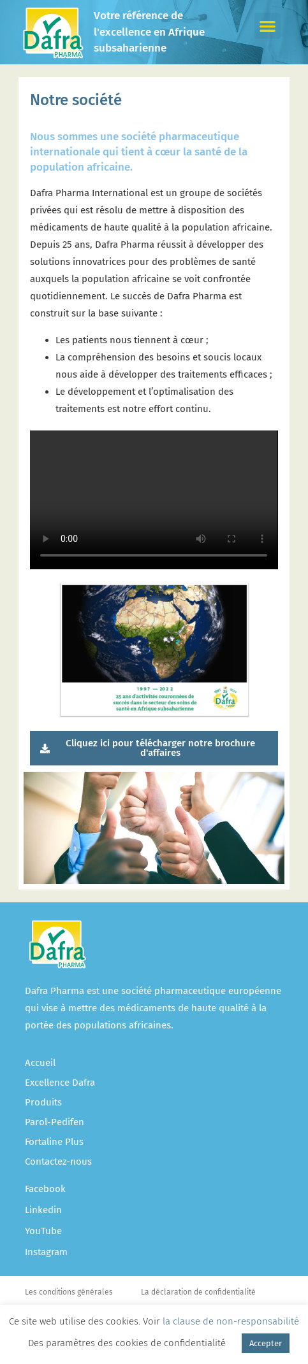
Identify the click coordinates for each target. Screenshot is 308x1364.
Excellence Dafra (60, 1082)
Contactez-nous (58, 1161)
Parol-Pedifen (54, 1122)
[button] (267, 26)
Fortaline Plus (54, 1141)
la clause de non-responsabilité (231, 1321)
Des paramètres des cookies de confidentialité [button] (127, 1343)
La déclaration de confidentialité (198, 1292)
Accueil (40, 1063)
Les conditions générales (69, 1292)
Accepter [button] (265, 1343)
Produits (43, 1102)
